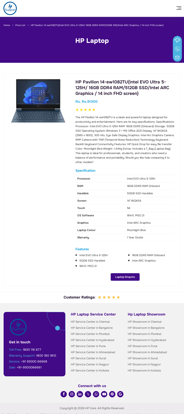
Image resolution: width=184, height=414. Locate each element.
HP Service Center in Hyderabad (92, 327)
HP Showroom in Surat (143, 345)
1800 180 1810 (46, 343)
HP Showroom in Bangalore (146, 315)
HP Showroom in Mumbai (144, 321)
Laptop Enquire (38, 132)
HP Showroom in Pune (142, 333)
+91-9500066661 (29, 354)
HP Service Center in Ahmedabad (93, 339)
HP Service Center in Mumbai (90, 321)
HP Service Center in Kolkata (90, 357)
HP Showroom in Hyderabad (147, 327)
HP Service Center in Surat (88, 345)
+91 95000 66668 (34, 349)
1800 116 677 (32, 337)
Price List (20, 25)
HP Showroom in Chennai (145, 309)
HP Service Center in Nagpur (90, 351)
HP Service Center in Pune (88, 333)
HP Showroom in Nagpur (144, 351)
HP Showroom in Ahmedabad (147, 339)
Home (7, 25)
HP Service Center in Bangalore (92, 315)
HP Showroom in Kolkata (144, 357)
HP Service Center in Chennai (90, 309)
